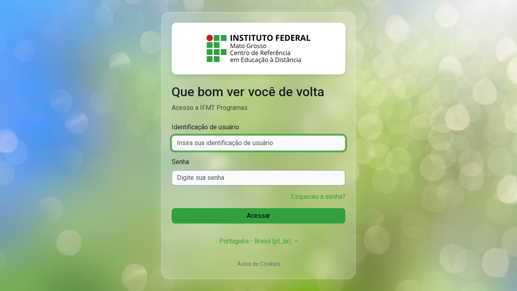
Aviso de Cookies (258, 264)
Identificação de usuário (205, 127)
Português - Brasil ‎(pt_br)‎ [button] (256, 241)
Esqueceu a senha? (318, 196)
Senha (180, 162)
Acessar (258, 215)
